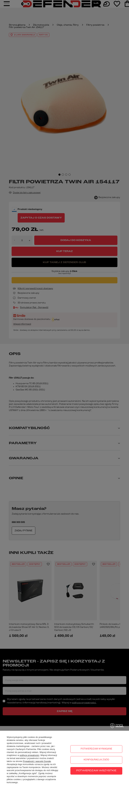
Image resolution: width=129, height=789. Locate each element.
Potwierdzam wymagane (96, 749)
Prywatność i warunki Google (37, 761)
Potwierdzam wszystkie (96, 770)
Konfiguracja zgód (96, 760)
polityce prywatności (29, 755)
